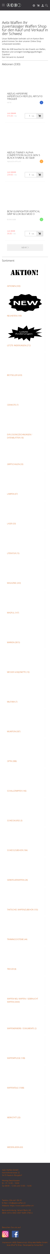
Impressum (6, 1242)
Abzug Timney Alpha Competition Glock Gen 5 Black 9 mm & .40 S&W (23, 155)
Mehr (25, 247)
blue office (11, 1245)
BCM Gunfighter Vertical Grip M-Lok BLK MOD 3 (23, 213)
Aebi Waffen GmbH (40, 1242)
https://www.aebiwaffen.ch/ (22, 1206)
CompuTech (38, 1245)
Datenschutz (22, 1242)
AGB (14, 1242)
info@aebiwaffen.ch (17, 1203)
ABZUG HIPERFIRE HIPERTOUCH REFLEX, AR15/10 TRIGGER (24, 96)
